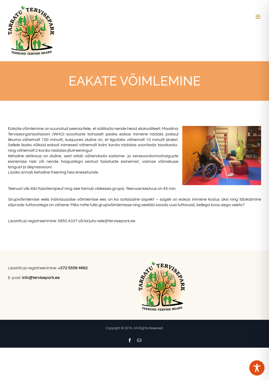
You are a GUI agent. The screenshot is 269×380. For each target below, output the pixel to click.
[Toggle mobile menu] (258, 16)
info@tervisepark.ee (41, 278)
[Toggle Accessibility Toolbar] (257, 368)
